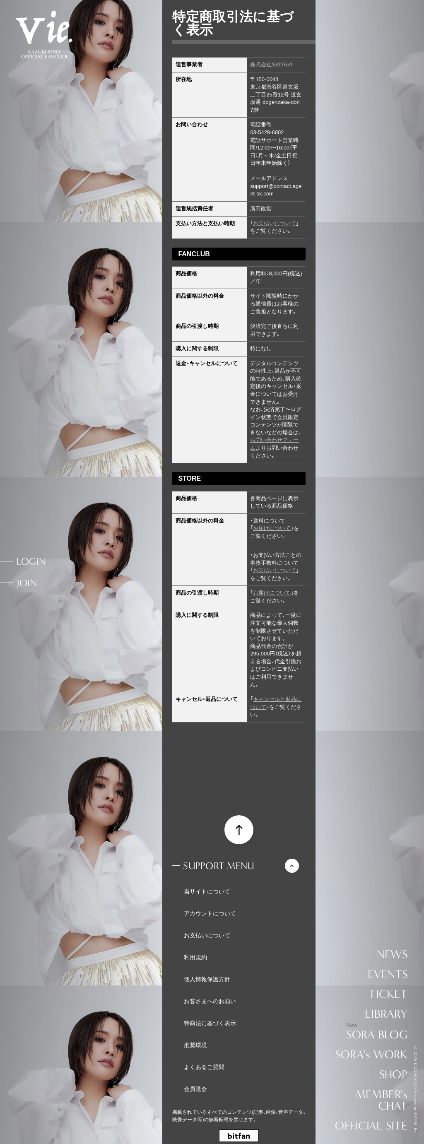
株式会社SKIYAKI (271, 64)
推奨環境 (195, 1045)
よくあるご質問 (204, 1067)
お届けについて (272, 528)
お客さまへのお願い (210, 1001)
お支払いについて (274, 223)
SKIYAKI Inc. (415, 1123)
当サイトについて (207, 891)
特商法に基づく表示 (210, 1023)
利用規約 (195, 957)
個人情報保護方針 (207, 979)
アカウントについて (210, 913)
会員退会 (195, 1089)
